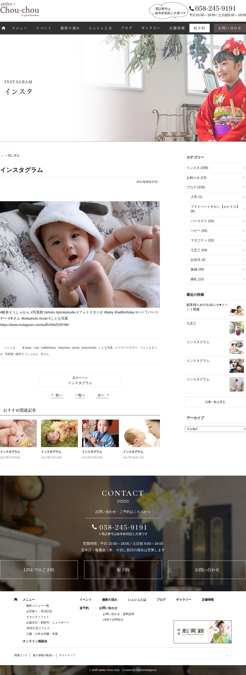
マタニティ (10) (202, 240)
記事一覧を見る (215, 402)
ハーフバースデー (126, 347)
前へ (59, 395)
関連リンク (21, 655)
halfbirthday (48, 347)
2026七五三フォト (38, 628)
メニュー (20, 28)
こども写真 (105, 347)
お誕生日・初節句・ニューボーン (47, 622)
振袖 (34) (197, 269)
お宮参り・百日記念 (39, 611)
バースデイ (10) (202, 221)
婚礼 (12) (197, 279)
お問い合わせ (207, 570)
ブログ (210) (196, 187)
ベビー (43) (199, 230)
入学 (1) (196, 197)
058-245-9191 (123, 527)
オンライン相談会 (35, 641)
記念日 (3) (198, 259)
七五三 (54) (199, 250)
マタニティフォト (37, 616)
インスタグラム (80, 383)
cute (36, 347)
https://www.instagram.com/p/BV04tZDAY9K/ (34, 325)
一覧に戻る (12, 155)
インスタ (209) (197, 168)
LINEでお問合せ (113, 619)
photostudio (89, 347)
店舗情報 (177, 28)
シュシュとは (100, 28)
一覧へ (80, 395)
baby (28, 347)
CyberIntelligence (146, 670)
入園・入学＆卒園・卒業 (42, 633)
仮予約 (200, 28)
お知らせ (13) (196, 177)
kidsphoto (64, 347)
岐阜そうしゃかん (27, 354)
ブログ (127, 28)
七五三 (191, 323)
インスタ (10, 347)
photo (76, 347)
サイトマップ (67, 655)
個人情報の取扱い (43, 655)
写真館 (9, 354)
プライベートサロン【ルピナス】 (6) (215, 209)
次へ (101, 395)
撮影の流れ (70, 28)
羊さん (45, 354)
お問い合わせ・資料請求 (118, 614)
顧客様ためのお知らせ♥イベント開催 (207, 307)
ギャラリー (151, 28)
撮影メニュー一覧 (37, 605)
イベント (44, 28)
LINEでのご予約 (39, 570)
